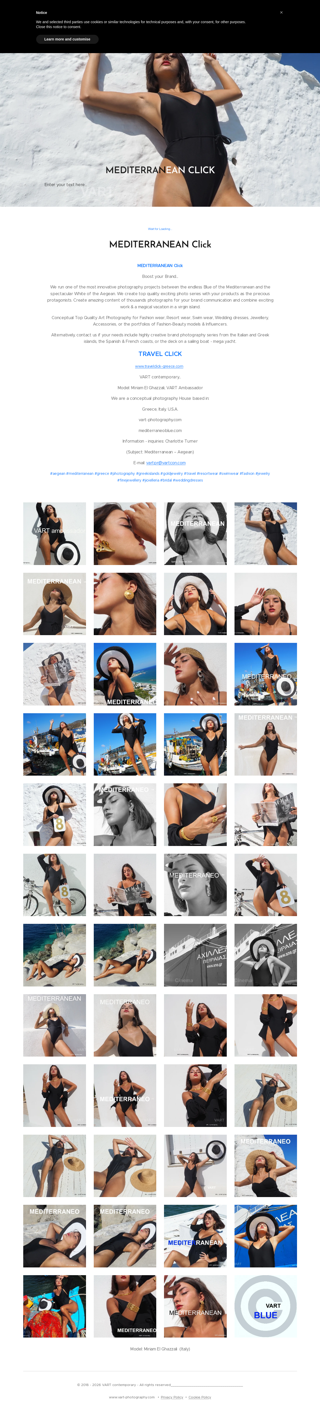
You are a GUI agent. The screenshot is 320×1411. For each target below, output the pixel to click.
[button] (281, 12)
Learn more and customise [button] (67, 39)
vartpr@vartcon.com (165, 462)
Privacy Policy (172, 1397)
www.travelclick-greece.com (159, 366)
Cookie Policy (200, 1397)
